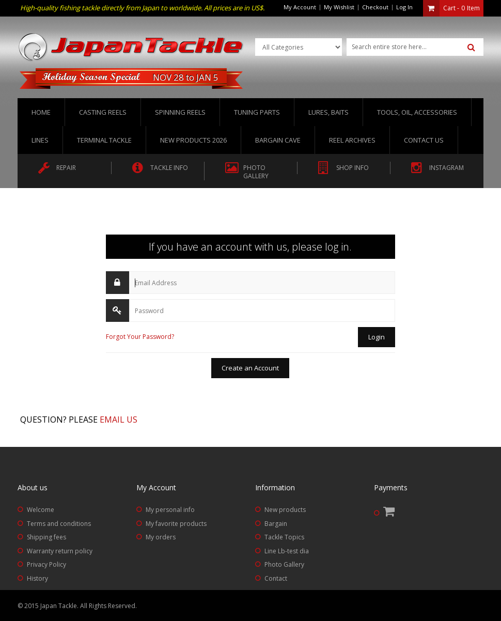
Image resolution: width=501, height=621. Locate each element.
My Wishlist (339, 7)
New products (285, 509)
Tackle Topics (284, 537)
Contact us (424, 140)
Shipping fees (46, 537)
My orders (161, 537)
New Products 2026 (193, 140)
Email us (118, 419)
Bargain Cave (278, 140)
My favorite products (176, 523)
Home (41, 112)
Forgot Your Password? (140, 336)
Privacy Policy (46, 564)
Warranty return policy (59, 551)
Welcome (40, 509)
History (37, 578)
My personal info (170, 509)
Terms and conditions (59, 523)
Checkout (375, 7)
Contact (275, 578)
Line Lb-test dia (286, 551)
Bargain (275, 523)
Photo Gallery (284, 564)
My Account (300, 7)
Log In (404, 7)
